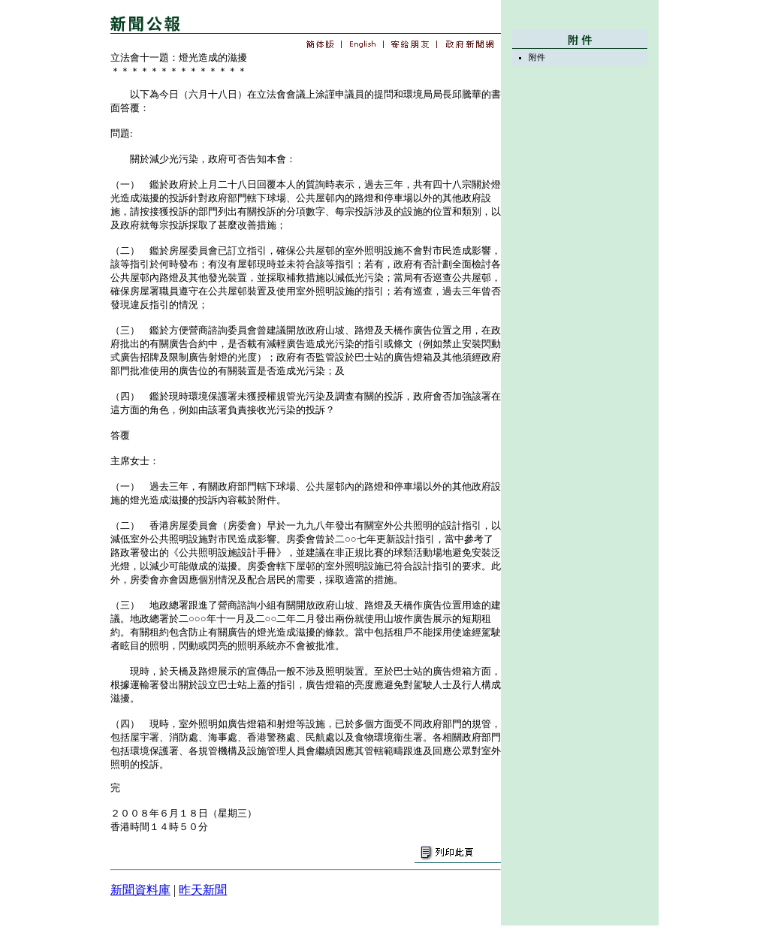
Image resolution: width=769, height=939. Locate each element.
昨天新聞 (203, 889)
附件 (537, 57)
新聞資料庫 (140, 889)
